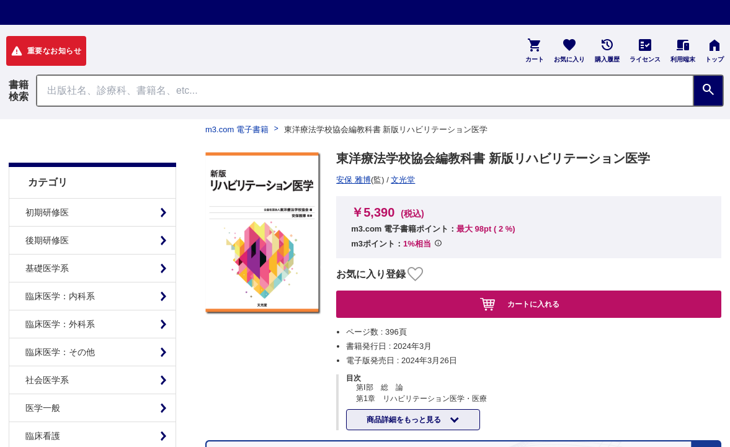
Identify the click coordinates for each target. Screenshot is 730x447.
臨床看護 (42, 405)
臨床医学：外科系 (60, 293)
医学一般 (42, 377)
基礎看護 (42, 433)
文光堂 (353, 179)
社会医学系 (47, 349)
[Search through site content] (365, 90)
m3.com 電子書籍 (237, 129)
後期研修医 (47, 209)
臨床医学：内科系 (60, 265)
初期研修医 (47, 181)
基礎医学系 (47, 237)
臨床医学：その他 (60, 321)
